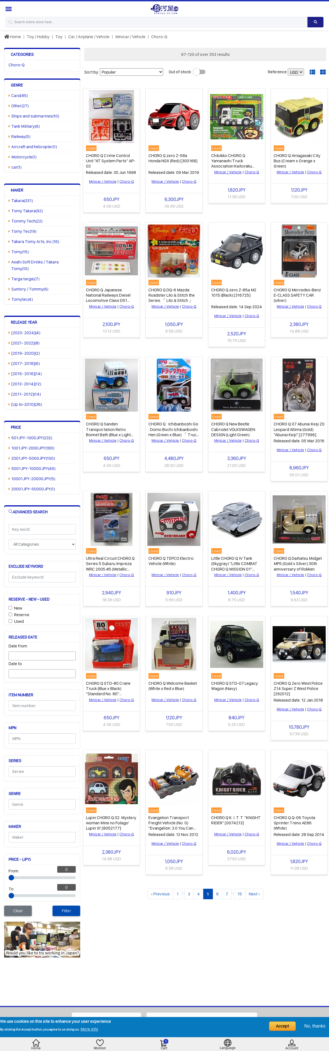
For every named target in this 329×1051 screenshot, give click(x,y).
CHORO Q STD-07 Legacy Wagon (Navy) (234, 684)
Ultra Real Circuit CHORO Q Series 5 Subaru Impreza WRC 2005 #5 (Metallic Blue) (110, 565)
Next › (254, 892)
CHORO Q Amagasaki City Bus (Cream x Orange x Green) (297, 160)
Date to (15, 663)
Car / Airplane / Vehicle (88, 36)
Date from (18, 646)
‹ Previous (160, 892)
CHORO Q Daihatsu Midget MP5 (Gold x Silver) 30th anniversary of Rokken (298, 562)
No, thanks (314, 1026)
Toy (58, 36)
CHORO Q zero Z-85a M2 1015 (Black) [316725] (233, 292)
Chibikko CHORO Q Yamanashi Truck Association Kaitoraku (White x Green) (231, 163)
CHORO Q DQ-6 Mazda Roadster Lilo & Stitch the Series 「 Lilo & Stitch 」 (171, 294)
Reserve (21, 614)
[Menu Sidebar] (9, 9)
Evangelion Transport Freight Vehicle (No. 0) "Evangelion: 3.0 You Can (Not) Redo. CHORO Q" (170, 824)
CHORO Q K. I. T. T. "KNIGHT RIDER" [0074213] (236, 818)
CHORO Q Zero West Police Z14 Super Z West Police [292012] (298, 687)
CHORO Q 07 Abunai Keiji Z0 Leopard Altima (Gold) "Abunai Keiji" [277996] (299, 428)
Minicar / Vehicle (130, 36)
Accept (282, 1026)
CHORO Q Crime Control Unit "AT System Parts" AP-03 (110, 160)
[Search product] (315, 22)
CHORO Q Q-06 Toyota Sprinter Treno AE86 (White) (294, 821)
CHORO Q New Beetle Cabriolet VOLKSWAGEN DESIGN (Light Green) (233, 428)
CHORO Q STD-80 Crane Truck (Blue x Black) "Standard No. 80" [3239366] (108, 689)
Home (12, 36)
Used (19, 621)
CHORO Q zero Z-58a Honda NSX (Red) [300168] (172, 158)
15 (239, 892)
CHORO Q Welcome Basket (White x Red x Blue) (172, 684)
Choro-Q (159, 36)
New (18, 608)
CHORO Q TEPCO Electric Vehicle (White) (171, 560)
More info (89, 1029)
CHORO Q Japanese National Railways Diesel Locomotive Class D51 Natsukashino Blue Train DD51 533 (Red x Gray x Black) (108, 302)
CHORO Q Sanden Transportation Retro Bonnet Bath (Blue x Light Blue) (108, 431)
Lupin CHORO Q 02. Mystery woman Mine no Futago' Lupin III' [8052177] (111, 821)
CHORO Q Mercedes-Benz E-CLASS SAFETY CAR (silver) (297, 294)
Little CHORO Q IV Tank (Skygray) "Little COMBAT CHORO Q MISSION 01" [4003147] (234, 565)
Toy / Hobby (38, 36)
